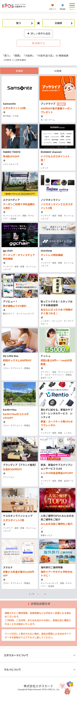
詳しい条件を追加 (38, 33)
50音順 (57, 70)
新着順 (19, 70)
